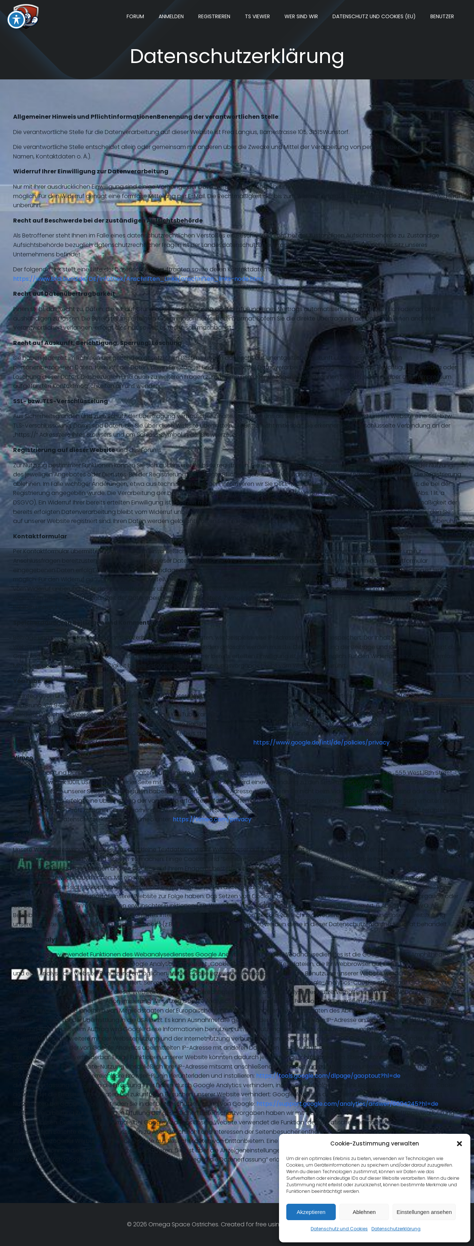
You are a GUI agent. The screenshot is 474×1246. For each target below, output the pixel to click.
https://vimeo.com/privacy (212, 819)
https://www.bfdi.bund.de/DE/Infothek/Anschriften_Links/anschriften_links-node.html (138, 279)
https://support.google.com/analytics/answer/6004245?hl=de (347, 1104)
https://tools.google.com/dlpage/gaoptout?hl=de (328, 1076)
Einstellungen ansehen (424, 1212)
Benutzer (442, 16)
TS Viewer (257, 16)
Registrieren (214, 16)
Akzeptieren (310, 1212)
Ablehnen (363, 1212)
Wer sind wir (301, 16)
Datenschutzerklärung (396, 1229)
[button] (459, 1143)
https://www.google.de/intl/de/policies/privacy (321, 742)
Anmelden (171, 16)
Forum (135, 16)
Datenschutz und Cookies (339, 1229)
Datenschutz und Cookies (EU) (374, 16)
